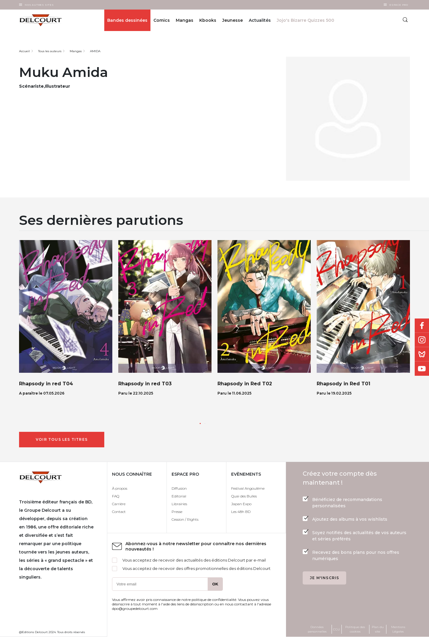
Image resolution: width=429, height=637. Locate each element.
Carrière (118, 504)
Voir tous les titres (62, 439)
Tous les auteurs (49, 51)
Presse (177, 511)
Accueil (24, 51)
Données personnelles (317, 629)
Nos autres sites (39, 4)
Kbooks (207, 20)
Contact (119, 511)
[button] (200, 423)
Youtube (422, 368)
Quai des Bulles (244, 496)
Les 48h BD (241, 511)
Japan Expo (241, 504)
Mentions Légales (398, 629)
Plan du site (378, 629)
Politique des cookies (355, 629)
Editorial (179, 496)
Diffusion (179, 488)
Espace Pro (398, 4)
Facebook (422, 325)
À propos (119, 488)
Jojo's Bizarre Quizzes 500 (305, 20)
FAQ (115, 496)
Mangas (184, 20)
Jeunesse (232, 20)
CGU (336, 629)
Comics (161, 20)
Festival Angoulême (248, 488)
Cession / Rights (185, 519)
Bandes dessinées (127, 20)
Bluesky (422, 354)
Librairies (179, 504)
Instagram (422, 340)
